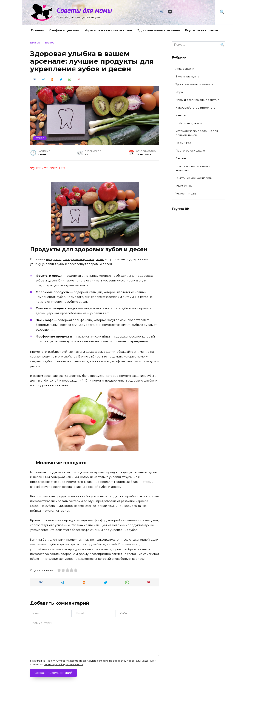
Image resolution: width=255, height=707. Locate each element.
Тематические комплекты (193, 178)
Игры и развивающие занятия (108, 30)
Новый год (183, 142)
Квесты (180, 115)
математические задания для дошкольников (196, 133)
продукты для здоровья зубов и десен (75, 259)
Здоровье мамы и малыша (158, 30)
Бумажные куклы (187, 76)
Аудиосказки (184, 68)
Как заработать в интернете (195, 107)
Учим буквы (183, 185)
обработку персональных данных (133, 660)
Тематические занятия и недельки (192, 168)
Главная (37, 30)
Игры (179, 92)
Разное (40, 138)
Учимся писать (185, 193)
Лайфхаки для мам (64, 30)
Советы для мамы (84, 10)
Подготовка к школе (201, 30)
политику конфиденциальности (63, 664)
